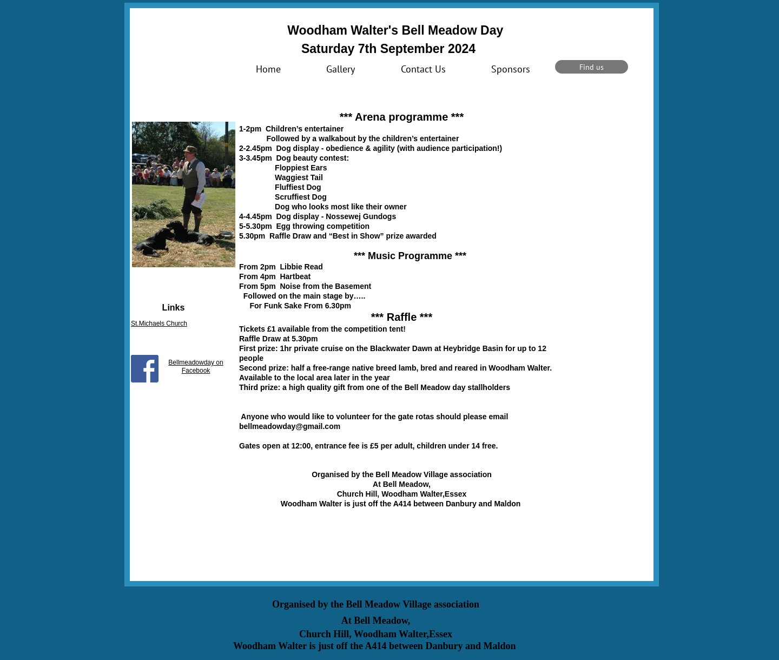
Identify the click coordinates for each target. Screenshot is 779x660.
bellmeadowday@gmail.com (289, 426)
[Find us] (591, 67)
